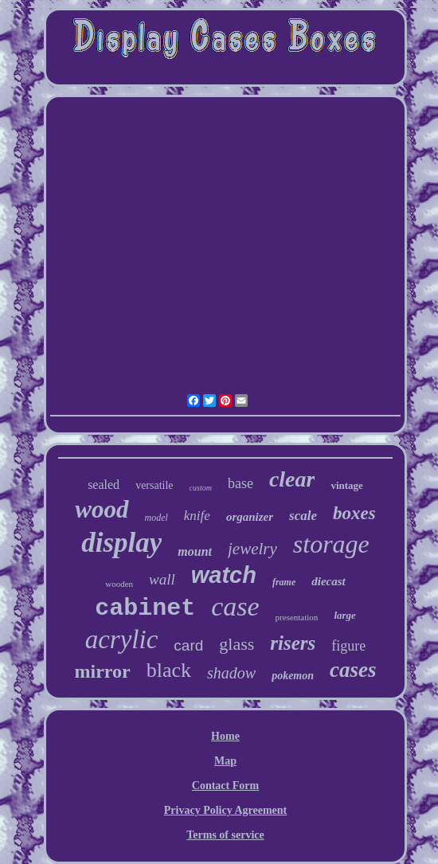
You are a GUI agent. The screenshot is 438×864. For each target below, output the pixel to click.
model (156, 517)
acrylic (121, 639)
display (121, 542)
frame (283, 582)
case (235, 606)
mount (195, 551)
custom (201, 487)
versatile (154, 485)
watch (223, 575)
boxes (354, 513)
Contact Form (225, 786)
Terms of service (225, 835)
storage (331, 544)
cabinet (145, 608)
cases (353, 670)
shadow (231, 673)
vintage (346, 485)
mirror (103, 671)
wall (162, 579)
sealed (103, 484)
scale (303, 515)
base (240, 483)
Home (225, 736)
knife (197, 515)
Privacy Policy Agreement (225, 810)
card (188, 645)
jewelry (252, 548)
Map (225, 761)
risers (292, 643)
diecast (328, 581)
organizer (249, 516)
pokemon (293, 676)
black (169, 670)
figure (348, 646)
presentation (297, 617)
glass (236, 644)
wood (101, 509)
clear (292, 479)
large (344, 615)
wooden (119, 583)
